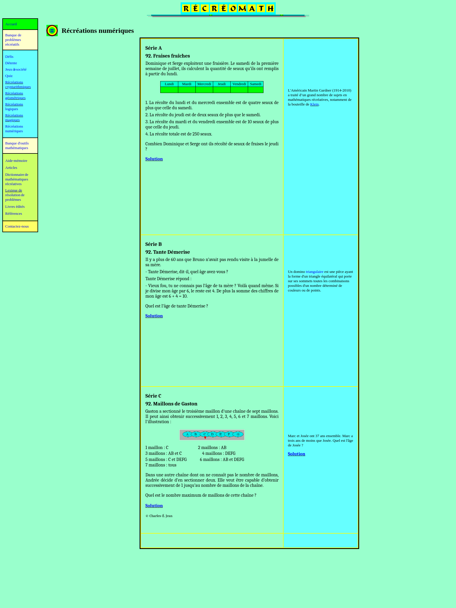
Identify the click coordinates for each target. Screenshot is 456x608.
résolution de (14, 195)
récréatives (13, 184)
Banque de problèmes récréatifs (13, 40)
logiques (11, 109)
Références (13, 213)
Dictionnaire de (16, 174)
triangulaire (314, 271)
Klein (314, 104)
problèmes (13, 199)
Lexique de (13, 190)
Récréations (14, 104)
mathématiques (16, 179)
